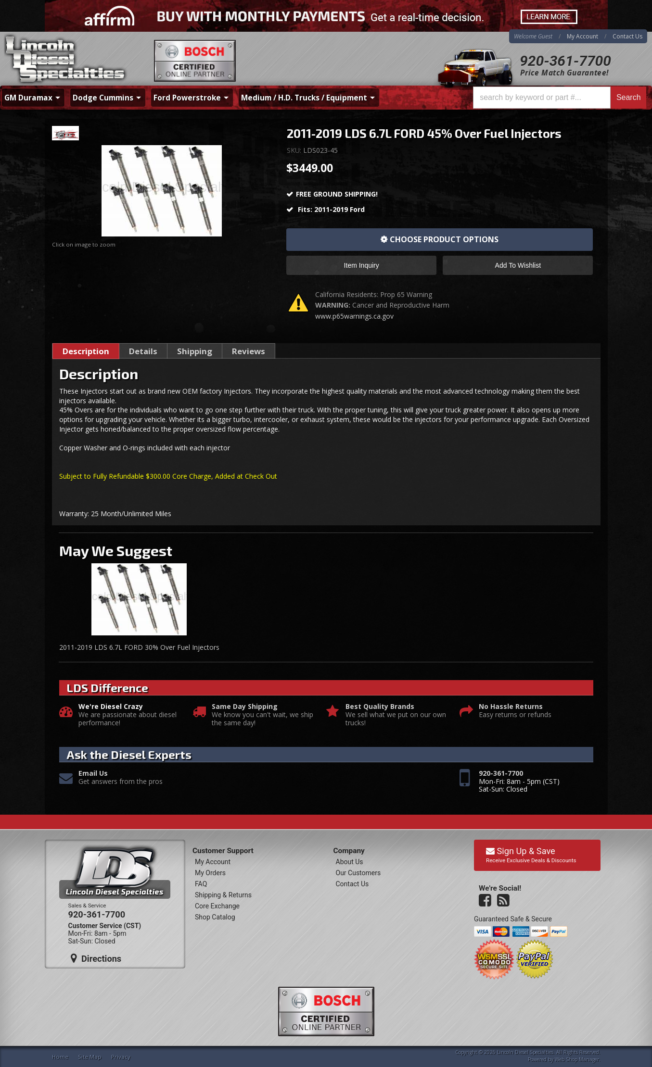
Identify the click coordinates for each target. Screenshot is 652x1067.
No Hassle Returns (511, 707)
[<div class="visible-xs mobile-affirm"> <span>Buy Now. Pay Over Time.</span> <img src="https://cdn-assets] (326, 16)
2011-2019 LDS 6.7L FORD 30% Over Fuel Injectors (139, 647)
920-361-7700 (565, 60)
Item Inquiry (361, 265)
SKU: (295, 150)
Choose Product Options (444, 239)
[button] (559, 98)
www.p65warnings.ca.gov (354, 316)
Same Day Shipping (245, 707)
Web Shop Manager (577, 1059)
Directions (96, 958)
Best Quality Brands (379, 707)
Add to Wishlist (518, 265)
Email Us (93, 773)
